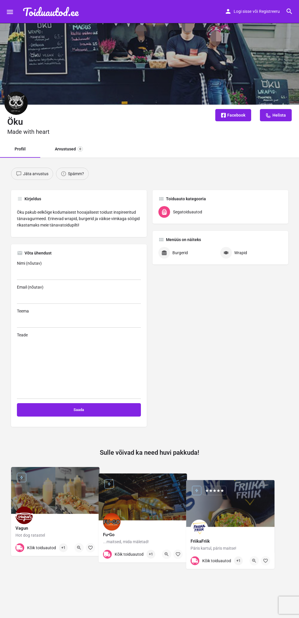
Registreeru (269, 11)
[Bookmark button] (90, 547)
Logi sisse (242, 11)
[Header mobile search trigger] (289, 11)
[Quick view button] (79, 547)
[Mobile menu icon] (10, 11)
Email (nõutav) (79, 294)
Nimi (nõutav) (79, 270)
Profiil (20, 149)
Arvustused (69, 149)
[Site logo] (52, 11)
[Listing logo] (16, 103)
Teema (79, 318)
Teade (79, 366)
